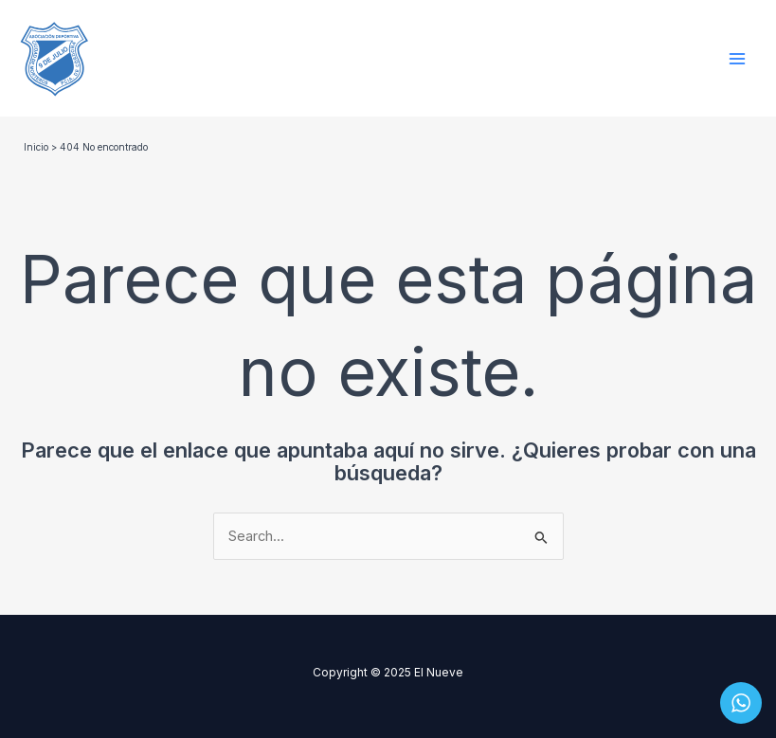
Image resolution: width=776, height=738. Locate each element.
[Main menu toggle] (737, 59)
